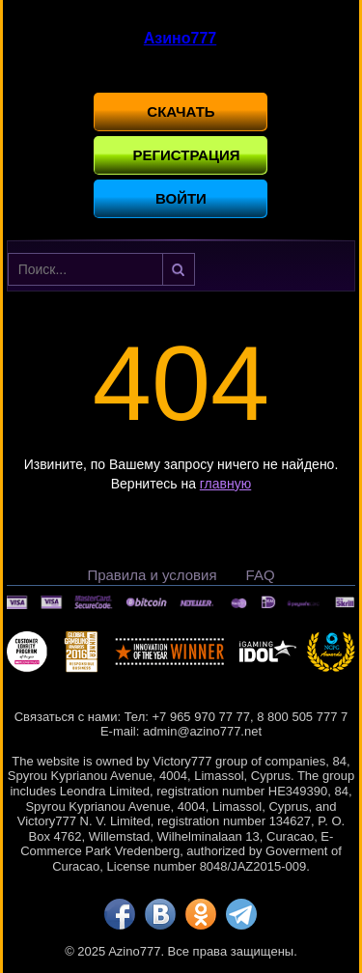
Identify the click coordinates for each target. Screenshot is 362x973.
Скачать (180, 111)
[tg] (241, 914)
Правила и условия (151, 575)
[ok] (200, 914)
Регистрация (185, 155)
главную (225, 483)
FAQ (260, 575)
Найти (178, 269)
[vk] (160, 914)
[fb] (119, 914)
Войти (181, 198)
